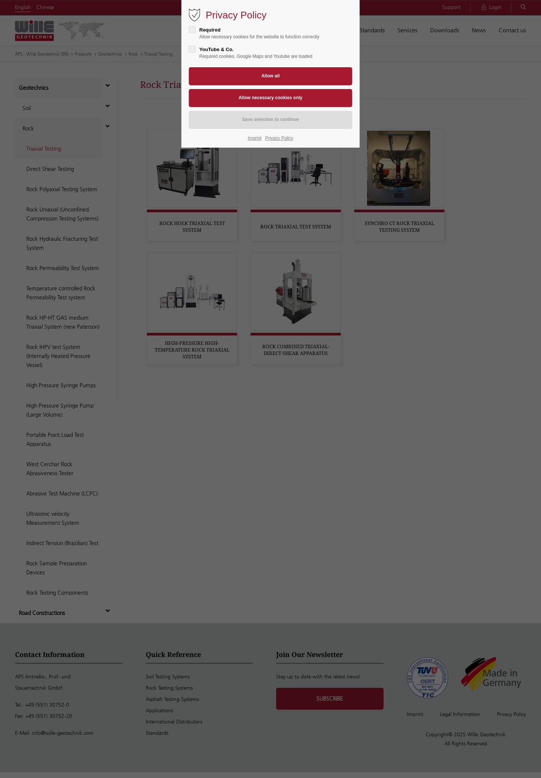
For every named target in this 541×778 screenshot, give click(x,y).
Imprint (255, 138)
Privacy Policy (279, 138)
